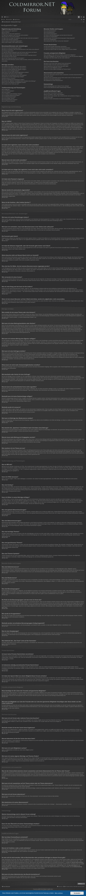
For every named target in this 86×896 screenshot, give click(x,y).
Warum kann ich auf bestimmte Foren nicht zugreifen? (14, 75)
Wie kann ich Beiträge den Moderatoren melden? (13, 79)
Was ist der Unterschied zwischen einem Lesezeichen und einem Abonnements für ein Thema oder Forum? (64, 75)
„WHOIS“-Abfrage (23, 860)
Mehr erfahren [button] (59, 893)
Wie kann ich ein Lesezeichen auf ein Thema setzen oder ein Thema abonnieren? (62, 77)
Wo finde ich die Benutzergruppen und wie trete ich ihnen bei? (58, 35)
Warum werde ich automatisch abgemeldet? (12, 41)
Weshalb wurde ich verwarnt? (8, 78)
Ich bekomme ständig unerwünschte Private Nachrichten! (57, 48)
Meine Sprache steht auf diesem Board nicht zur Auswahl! (15, 53)
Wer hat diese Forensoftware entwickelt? (53, 93)
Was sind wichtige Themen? (8, 98)
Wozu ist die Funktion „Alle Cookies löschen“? (12, 42)
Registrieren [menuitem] (84, 17)
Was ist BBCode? (6, 89)
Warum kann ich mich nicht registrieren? (11, 33)
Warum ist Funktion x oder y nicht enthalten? (54, 94)
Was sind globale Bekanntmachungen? (11, 95)
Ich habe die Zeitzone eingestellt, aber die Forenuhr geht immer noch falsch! (19, 52)
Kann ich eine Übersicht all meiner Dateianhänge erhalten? (57, 87)
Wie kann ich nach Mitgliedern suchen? (53, 67)
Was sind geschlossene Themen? (9, 99)
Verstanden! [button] (77, 893)
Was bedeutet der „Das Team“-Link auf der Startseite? (56, 41)
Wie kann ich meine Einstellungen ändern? (11, 48)
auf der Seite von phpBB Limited (59, 840)
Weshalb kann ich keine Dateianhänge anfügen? (13, 76)
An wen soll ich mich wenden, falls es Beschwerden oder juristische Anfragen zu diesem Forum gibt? (62, 96)
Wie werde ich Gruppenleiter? (50, 36)
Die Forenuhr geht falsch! (7, 50)
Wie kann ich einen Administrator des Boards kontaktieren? (57, 98)
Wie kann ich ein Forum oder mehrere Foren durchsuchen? (57, 63)
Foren (7, 17)
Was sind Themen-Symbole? (8, 101)
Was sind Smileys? (6, 92)
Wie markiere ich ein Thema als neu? (10, 84)
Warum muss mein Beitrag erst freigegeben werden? (14, 82)
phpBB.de (28, 260)
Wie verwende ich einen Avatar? (9, 56)
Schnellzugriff (2, 17)
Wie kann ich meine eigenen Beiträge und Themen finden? (57, 69)
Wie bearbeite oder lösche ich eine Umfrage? (12, 73)
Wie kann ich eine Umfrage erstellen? (10, 71)
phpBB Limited (18, 260)
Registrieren (17, 19)
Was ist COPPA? (6, 32)
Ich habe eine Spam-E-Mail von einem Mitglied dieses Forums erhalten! (60, 49)
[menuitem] (79, 17)
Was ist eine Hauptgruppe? (50, 39)
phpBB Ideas (67, 850)
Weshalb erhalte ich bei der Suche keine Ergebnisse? (56, 64)
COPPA (77, 146)
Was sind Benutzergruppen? (50, 33)
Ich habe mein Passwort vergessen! (10, 39)
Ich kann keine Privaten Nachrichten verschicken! (55, 46)
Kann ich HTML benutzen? (8, 91)
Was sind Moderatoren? (49, 32)
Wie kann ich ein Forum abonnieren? (52, 79)
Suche (3, 19)
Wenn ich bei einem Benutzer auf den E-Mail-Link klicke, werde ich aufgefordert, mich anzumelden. (21, 60)
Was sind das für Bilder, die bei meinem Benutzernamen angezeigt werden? (19, 55)
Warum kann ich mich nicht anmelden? (11, 36)
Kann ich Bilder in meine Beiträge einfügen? (12, 93)
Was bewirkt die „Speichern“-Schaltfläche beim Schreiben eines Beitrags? (19, 81)
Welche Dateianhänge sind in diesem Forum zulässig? (56, 86)
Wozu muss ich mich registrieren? (9, 30)
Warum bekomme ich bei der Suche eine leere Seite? (56, 66)
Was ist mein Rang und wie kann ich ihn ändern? (13, 58)
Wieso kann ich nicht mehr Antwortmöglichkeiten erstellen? (15, 72)
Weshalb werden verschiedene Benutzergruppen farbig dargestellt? (59, 38)
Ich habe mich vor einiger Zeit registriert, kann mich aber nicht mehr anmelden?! (20, 38)
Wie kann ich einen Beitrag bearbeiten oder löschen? (14, 68)
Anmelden (9, 19)
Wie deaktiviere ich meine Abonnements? (53, 80)
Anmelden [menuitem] (82, 17)
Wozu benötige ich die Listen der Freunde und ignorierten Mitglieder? (60, 55)
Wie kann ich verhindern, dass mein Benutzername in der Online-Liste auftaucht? (20, 49)
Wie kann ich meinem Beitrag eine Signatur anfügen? (14, 69)
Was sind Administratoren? (50, 30)
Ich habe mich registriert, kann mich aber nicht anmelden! (15, 35)
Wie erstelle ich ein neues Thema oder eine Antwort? (14, 66)
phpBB (39, 889)
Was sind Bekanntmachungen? (9, 96)
